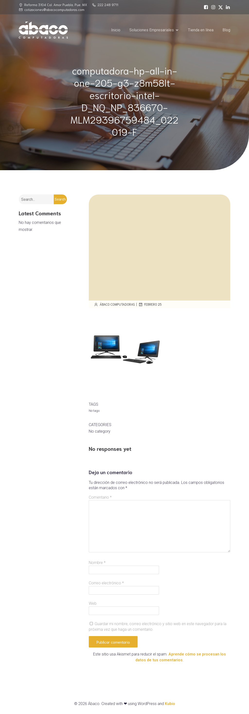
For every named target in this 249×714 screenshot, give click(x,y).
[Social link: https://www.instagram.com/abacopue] (212, 7)
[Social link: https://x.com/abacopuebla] (219, 7)
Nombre (97, 562)
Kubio (170, 703)
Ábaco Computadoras (114, 304)
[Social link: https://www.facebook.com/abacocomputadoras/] (204, 7)
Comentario (100, 497)
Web (93, 603)
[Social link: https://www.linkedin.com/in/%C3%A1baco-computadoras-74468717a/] (226, 7)
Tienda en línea (200, 30)
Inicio (115, 30)
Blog (226, 30)
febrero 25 (150, 304)
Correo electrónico (106, 583)
